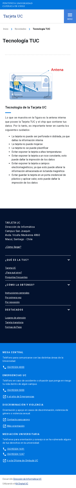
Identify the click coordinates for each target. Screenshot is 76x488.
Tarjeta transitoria (14, 322)
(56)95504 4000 (15, 367)
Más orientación (16, 426)
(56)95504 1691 (15, 449)
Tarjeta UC (10, 268)
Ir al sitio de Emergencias (20, 396)
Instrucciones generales (17, 293)
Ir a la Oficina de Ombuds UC (22, 460)
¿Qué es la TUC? (17, 260)
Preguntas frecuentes (16, 277)
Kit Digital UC (21, 483)
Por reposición (12, 302)
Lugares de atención (15, 317)
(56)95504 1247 (15, 454)
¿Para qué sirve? (13, 272)
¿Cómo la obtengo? (20, 285)
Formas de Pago (13, 327)
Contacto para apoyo (18, 419)
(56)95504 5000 (15, 390)
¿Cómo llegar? (13, 247)
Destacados (14, 309)
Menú (70, 16)
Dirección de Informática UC (27, 479)
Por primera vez (13, 297)
